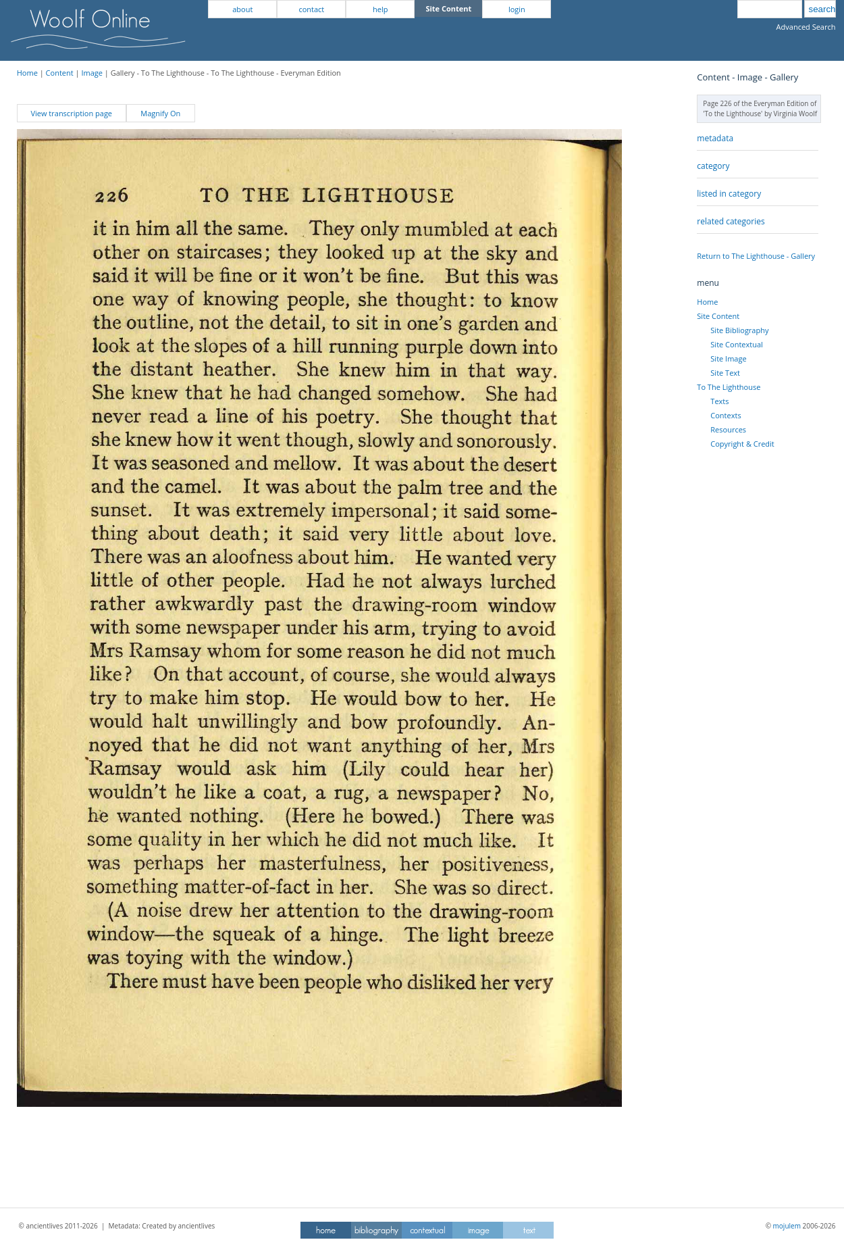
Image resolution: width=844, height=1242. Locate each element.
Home (27, 73)
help (380, 9)
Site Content (718, 316)
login (516, 9)
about (242, 9)
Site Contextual (736, 344)
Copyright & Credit (742, 444)
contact (311, 9)
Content (60, 73)
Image (92, 73)
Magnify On (160, 113)
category (713, 166)
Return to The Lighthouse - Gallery (756, 256)
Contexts (725, 415)
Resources (728, 429)
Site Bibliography (739, 330)
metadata (715, 138)
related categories (730, 221)
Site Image (728, 358)
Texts (719, 401)
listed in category (729, 193)
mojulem (787, 1226)
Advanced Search (806, 27)
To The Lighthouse (728, 387)
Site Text (725, 373)
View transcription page (71, 113)
